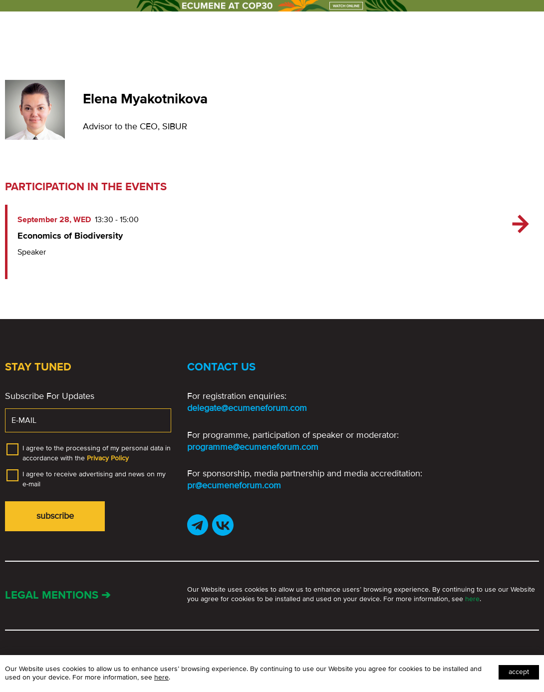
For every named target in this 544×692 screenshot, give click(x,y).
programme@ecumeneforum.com (252, 446)
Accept (519, 672)
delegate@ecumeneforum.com (247, 407)
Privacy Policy (108, 458)
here (472, 599)
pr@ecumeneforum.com (234, 485)
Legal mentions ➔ (57, 595)
